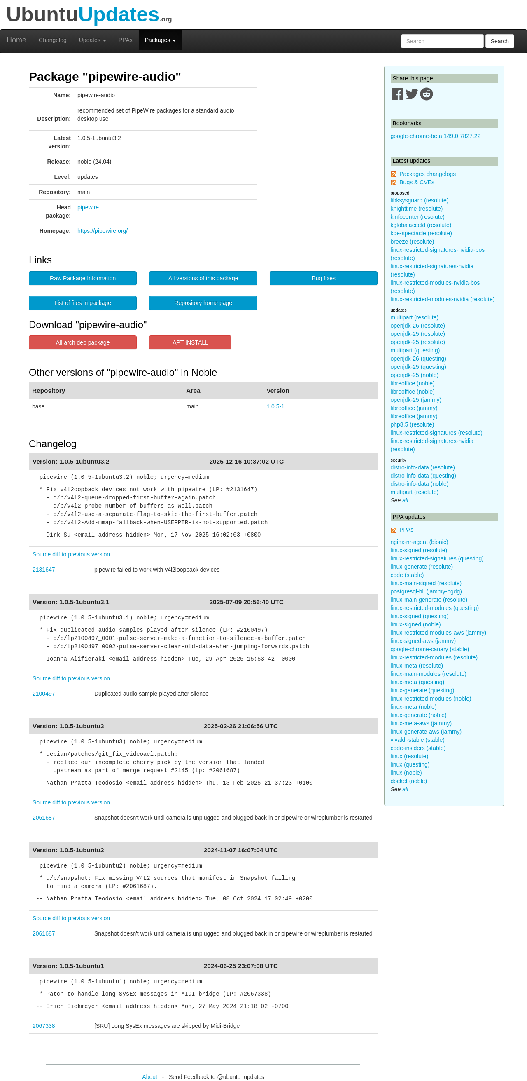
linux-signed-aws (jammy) (423, 641)
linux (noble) (406, 772)
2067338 (44, 1025)
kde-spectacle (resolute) (421, 233)
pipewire (88, 207)
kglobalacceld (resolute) (421, 225)
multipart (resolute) (415, 317)
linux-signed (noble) (416, 624)
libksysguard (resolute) (420, 200)
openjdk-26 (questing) (418, 358)
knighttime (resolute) (417, 208)
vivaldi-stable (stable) (418, 739)
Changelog (53, 40)
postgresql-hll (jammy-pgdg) (426, 591)
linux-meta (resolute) (417, 665)
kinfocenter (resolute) (418, 216)
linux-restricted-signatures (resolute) (437, 432)
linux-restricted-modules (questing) (435, 608)
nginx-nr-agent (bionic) (419, 542)
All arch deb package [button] (83, 342)
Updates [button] (92, 40)
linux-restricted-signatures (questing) (437, 558)
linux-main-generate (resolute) (429, 599)
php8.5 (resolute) (412, 424)
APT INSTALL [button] (190, 342)
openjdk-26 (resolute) (418, 325)
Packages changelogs (427, 174)
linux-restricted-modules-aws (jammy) (439, 632)
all (405, 500)
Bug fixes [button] (324, 278)
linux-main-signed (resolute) (426, 583)
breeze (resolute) (412, 241)
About (149, 1077)
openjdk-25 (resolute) (418, 334)
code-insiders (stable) (418, 748)
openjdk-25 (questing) (418, 366)
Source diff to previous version (71, 554)
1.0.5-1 (275, 406)
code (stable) (407, 575)
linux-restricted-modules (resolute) (434, 657)
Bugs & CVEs (416, 182)
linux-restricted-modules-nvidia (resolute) (443, 299)
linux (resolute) (410, 756)
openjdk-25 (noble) (415, 375)
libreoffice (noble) (413, 383)
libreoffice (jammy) (414, 408)
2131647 (44, 569)
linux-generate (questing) (423, 690)
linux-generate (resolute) (422, 566)
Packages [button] (160, 40)
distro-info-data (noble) (420, 484)
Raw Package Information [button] (83, 278)
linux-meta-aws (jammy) (421, 723)
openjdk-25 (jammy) (416, 399)
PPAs (126, 40)
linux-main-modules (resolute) (428, 674)
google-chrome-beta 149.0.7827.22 (436, 136)
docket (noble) (409, 781)
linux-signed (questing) (420, 616)
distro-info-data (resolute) (423, 467)
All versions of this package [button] (203, 278)
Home (16, 40)
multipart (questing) (415, 350)
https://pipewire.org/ (102, 230)
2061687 (44, 817)
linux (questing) (410, 764)
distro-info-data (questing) (424, 475)
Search (500, 41)
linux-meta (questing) (418, 682)
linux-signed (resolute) (419, 550)
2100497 (44, 693)
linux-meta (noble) (414, 706)
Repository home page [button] (203, 303)
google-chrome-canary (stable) (430, 649)
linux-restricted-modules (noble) (431, 698)
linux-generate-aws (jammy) (426, 731)
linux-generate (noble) (419, 715)
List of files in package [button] (82, 303)
